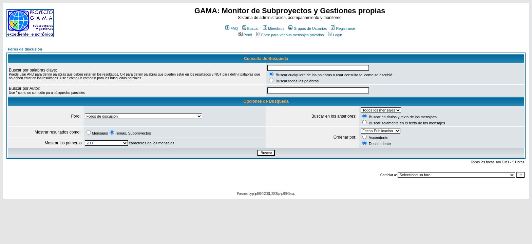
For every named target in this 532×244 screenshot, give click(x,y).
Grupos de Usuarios (307, 28)
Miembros (273, 28)
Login (335, 35)
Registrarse (343, 28)
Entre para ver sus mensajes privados (290, 35)
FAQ (231, 28)
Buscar (250, 28)
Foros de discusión (25, 49)
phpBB (256, 194)
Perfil (245, 35)
